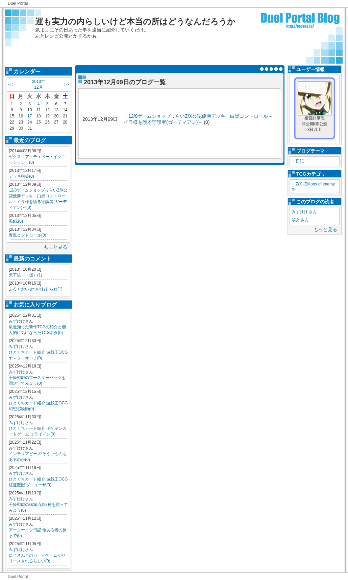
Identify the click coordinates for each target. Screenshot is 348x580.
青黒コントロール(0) (27, 235)
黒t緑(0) (16, 221)
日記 (300, 161)
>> (66, 84)
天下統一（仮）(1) (25, 275)
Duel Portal (18, 3)
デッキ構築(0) (21, 176)
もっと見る (55, 247)
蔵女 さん (300, 220)
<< (10, 84)
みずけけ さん (304, 211)
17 (29, 116)
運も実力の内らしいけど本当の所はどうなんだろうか (135, 21)
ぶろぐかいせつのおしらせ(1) (36, 289)
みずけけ (17, 321)
